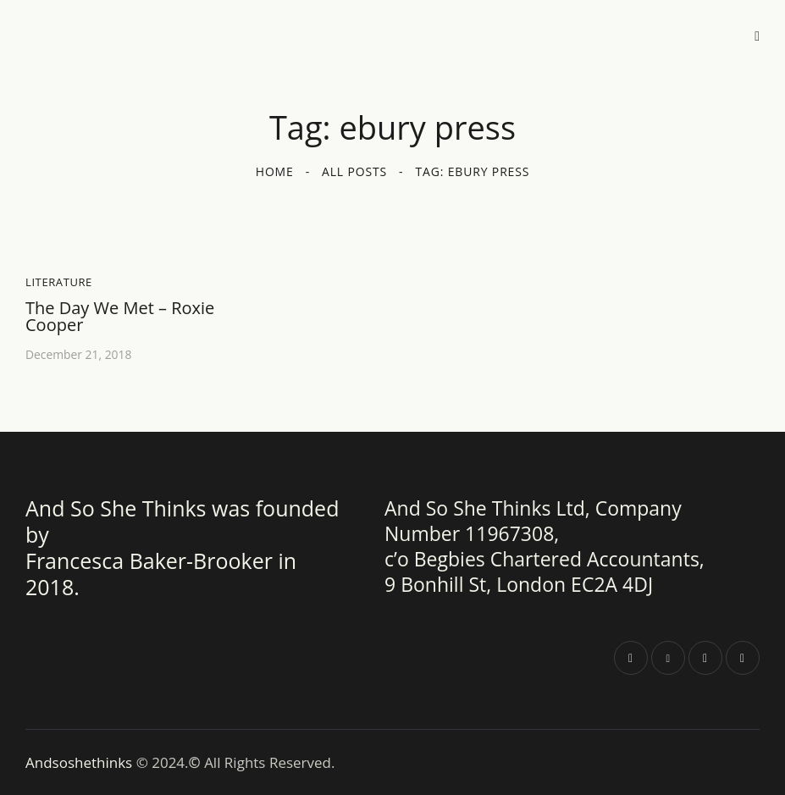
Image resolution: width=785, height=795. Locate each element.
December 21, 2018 (79, 354)
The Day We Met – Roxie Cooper (119, 317)
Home (275, 171)
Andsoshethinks (80, 761)
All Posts (354, 171)
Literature (58, 282)
